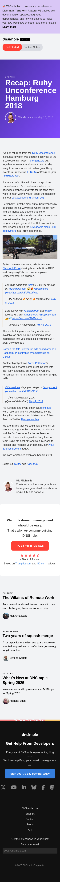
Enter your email (30, 844)
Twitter (17, 464)
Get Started (12, 47)
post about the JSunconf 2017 (29, 197)
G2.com (41, 563)
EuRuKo (32, 172)
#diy (30, 285)
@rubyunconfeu (30, 419)
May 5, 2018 (36, 401)
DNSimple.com (30, 808)
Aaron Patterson (37, 363)
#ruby (48, 310)
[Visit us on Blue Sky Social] (33, 788)
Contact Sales (32, 47)
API (30, 830)
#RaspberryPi (32, 310)
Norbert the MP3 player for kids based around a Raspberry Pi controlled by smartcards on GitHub (29, 353)
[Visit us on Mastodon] (52, 788)
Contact (30, 819)
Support (29, 813)
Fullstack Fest (10, 176)
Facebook (32, 464)
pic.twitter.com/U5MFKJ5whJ (21, 292)
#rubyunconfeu (47, 314)
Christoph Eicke (11, 268)
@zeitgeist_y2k (17, 288)
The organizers (35, 160)
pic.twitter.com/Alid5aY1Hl (27, 318)
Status (30, 824)
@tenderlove (12, 387)
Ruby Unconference (43, 153)
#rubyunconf (41, 288)
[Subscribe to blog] (54, 850)
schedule (46, 407)
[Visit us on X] (3, 788)
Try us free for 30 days (30, 545)
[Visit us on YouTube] (14, 788)
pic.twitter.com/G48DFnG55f (21, 391)
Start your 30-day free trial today (30, 773)
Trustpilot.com (23, 563)
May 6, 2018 (44, 324)
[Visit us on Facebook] (43, 788)
